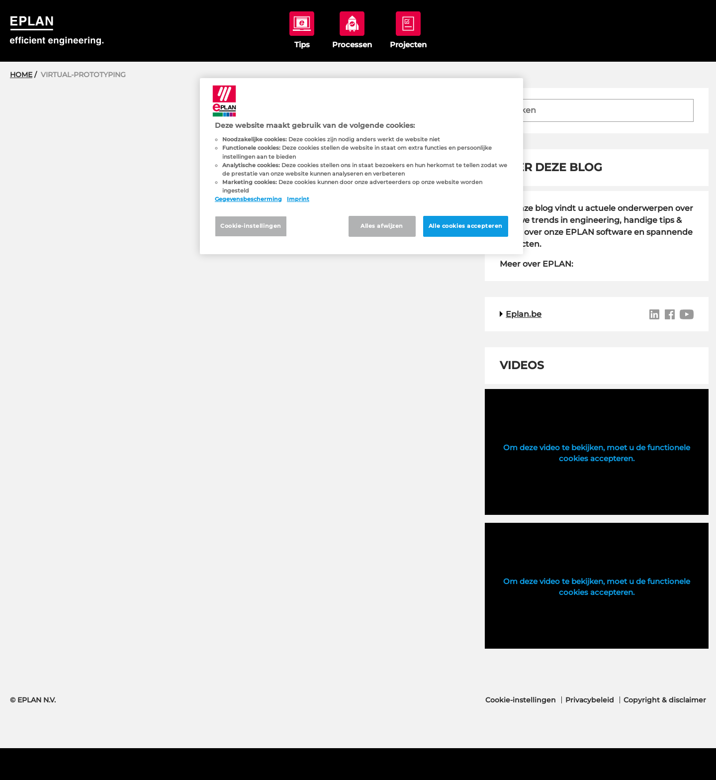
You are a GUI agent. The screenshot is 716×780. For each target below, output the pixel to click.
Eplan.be (523, 314)
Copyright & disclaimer (665, 699)
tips (301, 30)
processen (352, 30)
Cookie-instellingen (520, 699)
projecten (408, 30)
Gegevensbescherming (248, 198)
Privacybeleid (589, 699)
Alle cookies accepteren (466, 225)
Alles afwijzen (381, 225)
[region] (361, 166)
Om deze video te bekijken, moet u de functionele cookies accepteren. (596, 453)
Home (21, 74)
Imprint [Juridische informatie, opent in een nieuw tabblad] (298, 198)
